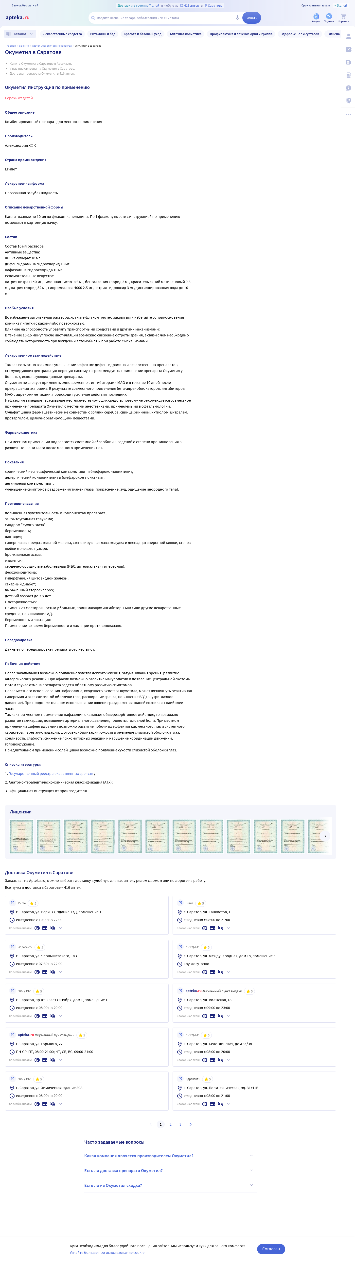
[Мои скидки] (348, 49)
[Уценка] (329, 18)
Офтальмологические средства (52, 45)
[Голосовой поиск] (237, 18)
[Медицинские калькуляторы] (348, 75)
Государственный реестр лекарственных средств (51, 773)
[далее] (325, 836)
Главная (10, 45)
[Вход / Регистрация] (348, 36)
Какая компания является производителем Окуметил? (169, 1155)
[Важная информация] (348, 88)
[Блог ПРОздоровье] (348, 62)
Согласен (271, 1249)
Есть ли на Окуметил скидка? (169, 1185)
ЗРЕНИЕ (24, 45)
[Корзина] (343, 18)
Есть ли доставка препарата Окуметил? (169, 1170)
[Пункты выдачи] (348, 100)
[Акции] (316, 18)
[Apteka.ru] (21, 18)
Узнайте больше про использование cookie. (107, 1252)
